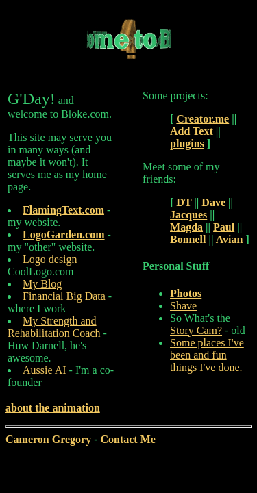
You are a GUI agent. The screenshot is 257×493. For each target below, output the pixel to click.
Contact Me (127, 439)
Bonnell (188, 239)
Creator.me (202, 119)
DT (183, 202)
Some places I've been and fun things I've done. (207, 355)
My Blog (42, 284)
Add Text (191, 131)
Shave (183, 306)
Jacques (188, 214)
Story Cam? (196, 330)
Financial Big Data (64, 296)
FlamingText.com (63, 210)
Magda (186, 227)
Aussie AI (44, 370)
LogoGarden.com (64, 234)
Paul (223, 227)
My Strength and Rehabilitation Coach (54, 327)
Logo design (50, 259)
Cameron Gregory (48, 439)
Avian (229, 239)
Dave (213, 202)
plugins (187, 143)
